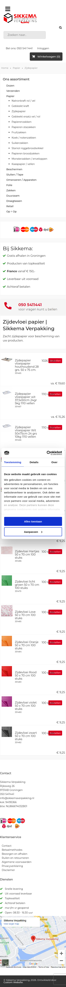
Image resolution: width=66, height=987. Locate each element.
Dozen (10, 85)
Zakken (11, 190)
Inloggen (43, 48)
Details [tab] (34, 462)
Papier (16, 67)
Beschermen (14, 169)
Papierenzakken (22, 121)
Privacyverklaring (12, 866)
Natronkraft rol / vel (23, 100)
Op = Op (11, 211)
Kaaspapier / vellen (23, 164)
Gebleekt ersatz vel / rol (26, 116)
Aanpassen (33, 531)
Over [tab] (54, 462)
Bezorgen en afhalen (14, 853)
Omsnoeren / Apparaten (21, 179)
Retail (9, 206)
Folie (9, 185)
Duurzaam (13, 195)
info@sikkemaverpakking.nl (17, 798)
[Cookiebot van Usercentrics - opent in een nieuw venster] (47, 453)
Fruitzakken (19, 132)
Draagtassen (14, 201)
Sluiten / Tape (14, 174)
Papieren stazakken (24, 127)
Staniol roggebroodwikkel (27, 148)
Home (4, 67)
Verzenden (13, 90)
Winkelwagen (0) (46, 56)
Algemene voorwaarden (17, 862)
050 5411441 (7, 794)
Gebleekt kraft (20, 106)
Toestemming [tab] (12, 462)
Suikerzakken (20, 143)
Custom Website (13, 982)
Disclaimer (8, 870)
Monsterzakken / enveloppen (29, 158)
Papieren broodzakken (26, 153)
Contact (6, 845)
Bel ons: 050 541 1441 (19, 48)
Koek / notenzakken (24, 137)
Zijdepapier (31, 67)
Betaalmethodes (12, 849)
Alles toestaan (33, 521)
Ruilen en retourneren (15, 858)
